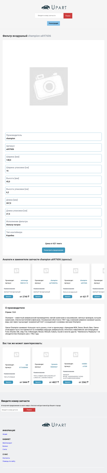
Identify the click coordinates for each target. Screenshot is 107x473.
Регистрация (53, 23)
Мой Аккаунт (7, 443)
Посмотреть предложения (53, 250)
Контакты (6, 458)
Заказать (8, 296)
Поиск (67, 16)
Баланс (5, 446)
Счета (5, 449)
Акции (5, 434)
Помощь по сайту (9, 461)
